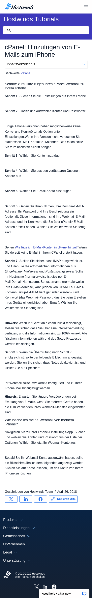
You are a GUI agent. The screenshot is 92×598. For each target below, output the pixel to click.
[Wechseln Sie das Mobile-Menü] (86, 7)
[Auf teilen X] (11, 499)
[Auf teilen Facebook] (40, 499)
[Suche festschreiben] (9, 30)
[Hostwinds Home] (7, 575)
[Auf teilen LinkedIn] (25, 499)
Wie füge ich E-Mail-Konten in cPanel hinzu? (46, 247)
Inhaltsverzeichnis (46, 64)
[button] (64, 592)
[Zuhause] (19, 6)
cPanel (26, 73)
